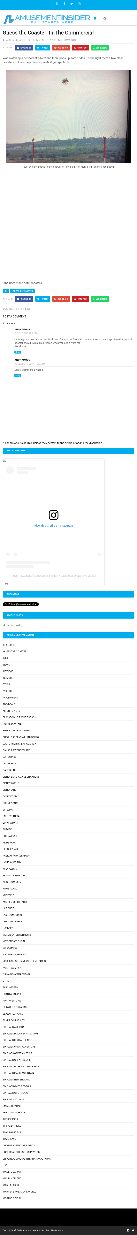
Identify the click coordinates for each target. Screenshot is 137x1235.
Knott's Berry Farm (15, 902)
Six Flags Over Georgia (17, 1086)
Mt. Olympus (10, 948)
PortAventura (12, 1000)
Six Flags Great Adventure (19, 1046)
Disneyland (9, 790)
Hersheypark (11, 849)
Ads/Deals (9, 704)
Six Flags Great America (17, 1053)
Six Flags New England (16, 1079)
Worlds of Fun (12, 1198)
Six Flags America (13, 1027)
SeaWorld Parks (13, 1013)
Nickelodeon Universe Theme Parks (24, 961)
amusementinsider (46, 575)
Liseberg (8, 928)
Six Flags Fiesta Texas (16, 1040)
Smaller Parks (11, 1106)
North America (12, 967)
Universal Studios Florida (19, 1145)
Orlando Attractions (16, 974)
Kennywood (10, 869)
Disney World (11, 783)
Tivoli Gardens (12, 1132)
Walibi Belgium (12, 1171)
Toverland (9, 1139)
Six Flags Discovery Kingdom (20, 1033)
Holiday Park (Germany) (17, 855)
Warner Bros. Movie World (19, 1191)
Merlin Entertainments (17, 935)
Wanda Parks (11, 1185)
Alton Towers (11, 711)
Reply (17, 352)
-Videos (7, 691)
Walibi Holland (12, 1178)
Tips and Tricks (12, 1125)
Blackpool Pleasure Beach (19, 717)
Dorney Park (10, 803)
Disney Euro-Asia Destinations (21, 776)
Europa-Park (10, 822)
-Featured (9, 645)
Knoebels (8, 895)
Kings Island (10, 888)
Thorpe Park (10, 1119)
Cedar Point (10, 763)
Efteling (8, 809)
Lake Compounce (13, 915)
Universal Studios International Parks (27, 1158)
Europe (7, 829)
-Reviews (8, 671)
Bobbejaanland (12, 724)
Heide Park (9, 842)
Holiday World (12, 862)
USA (5, 1165)
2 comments (68, 40)
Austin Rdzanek (21, 575)
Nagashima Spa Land (15, 954)
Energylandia (11, 816)
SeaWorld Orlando (15, 1007)
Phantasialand (12, 994)
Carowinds (9, 757)
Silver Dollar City (14, 1020)
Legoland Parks (12, 921)
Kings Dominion (12, 882)
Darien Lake (10, 770)
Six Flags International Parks (21, 1066)
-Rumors (8, 678)
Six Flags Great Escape (17, 1060)
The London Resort (15, 1112)
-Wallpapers (10, 697)
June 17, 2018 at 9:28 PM (26, 333)
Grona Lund (10, 836)
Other (6, 981)
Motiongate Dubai (14, 941)
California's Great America (19, 744)
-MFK (5, 658)
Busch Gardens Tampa (16, 730)
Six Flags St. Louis (13, 1099)
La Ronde (8, 908)
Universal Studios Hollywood (21, 1152)
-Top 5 (6, 684)
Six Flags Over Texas (15, 1093)
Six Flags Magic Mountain (18, 1073)
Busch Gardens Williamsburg (21, 737)
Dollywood (10, 796)
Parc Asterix (11, 987)
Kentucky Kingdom (14, 875)
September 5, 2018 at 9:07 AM (29, 364)
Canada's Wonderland (16, 750)
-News (6, 664)
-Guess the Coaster (22, 291)
